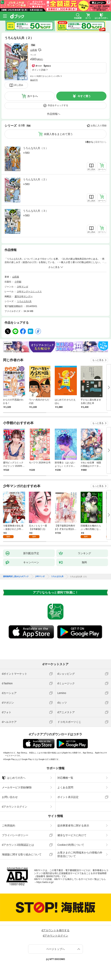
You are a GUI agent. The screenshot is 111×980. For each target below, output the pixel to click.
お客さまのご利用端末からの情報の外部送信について (79, 854)
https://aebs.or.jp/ (44, 882)
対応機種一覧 (65, 777)
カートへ (32, 96)
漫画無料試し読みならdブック (16, 576)
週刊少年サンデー (24, 296)
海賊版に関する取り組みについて (22, 854)
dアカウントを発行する (55, 930)
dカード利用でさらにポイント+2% (45, 76)
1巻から (89, 142)
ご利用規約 (8, 825)
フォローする (40, 50)
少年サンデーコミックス (29, 291)
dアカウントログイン (14, 806)
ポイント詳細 (38, 70)
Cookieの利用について (70, 844)
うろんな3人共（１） (35, 148)
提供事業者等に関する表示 (73, 825)
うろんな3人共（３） (35, 210)
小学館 (18, 281)
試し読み (18, 85)
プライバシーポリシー (15, 835)
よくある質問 (65, 787)
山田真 (33, 50)
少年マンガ (22, 286)
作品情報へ (53, 113)
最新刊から (100, 142)
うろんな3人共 (24, 301)
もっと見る (98, 360)
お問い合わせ (10, 797)
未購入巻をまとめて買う (58, 134)
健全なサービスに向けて (71, 835)
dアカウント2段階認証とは (18, 844)
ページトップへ (55, 949)
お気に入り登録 (98, 125)
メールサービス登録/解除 (17, 787)
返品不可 (34, 80)
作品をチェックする (58, 105)
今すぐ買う (84, 96)
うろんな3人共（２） (35, 179)
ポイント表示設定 (68, 797)
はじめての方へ (13, 778)
